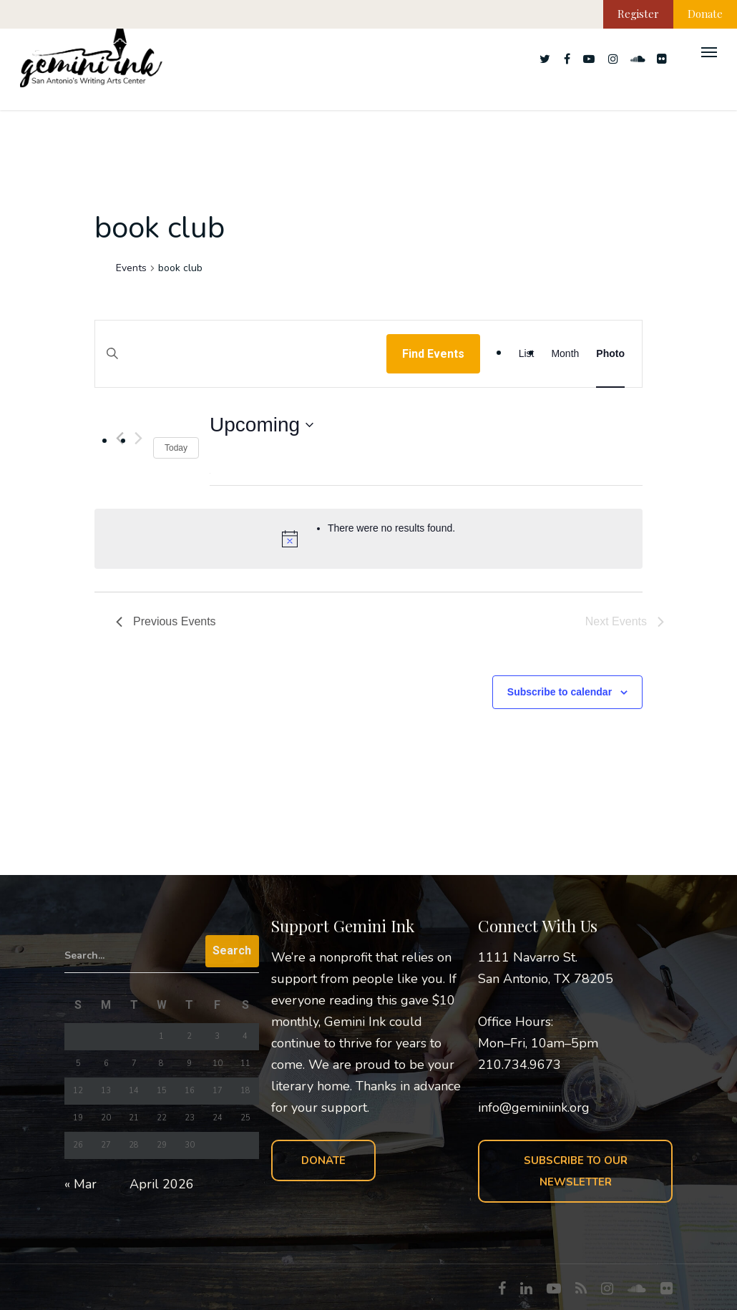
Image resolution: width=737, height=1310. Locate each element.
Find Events (433, 354)
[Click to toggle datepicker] (261, 425)
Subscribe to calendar (559, 692)
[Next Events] (138, 438)
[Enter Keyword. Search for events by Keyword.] (240, 367)
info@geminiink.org (534, 1107)
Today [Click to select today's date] (176, 448)
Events (131, 268)
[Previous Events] (166, 621)
